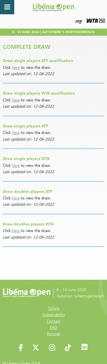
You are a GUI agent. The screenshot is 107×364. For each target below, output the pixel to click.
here (16, 67)
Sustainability (54, 314)
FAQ (53, 327)
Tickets (53, 308)
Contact (53, 321)
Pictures (53, 333)
